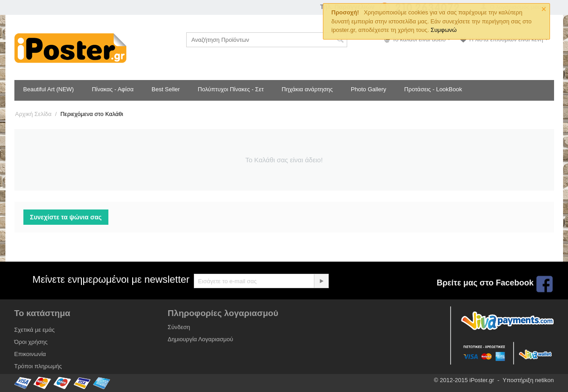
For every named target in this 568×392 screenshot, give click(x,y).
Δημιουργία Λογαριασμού (200, 339)
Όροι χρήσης (31, 342)
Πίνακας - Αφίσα (113, 89)
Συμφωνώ (444, 30)
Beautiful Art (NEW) (48, 89)
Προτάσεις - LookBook (433, 89)
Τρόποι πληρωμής (38, 366)
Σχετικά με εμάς (34, 329)
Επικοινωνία (30, 354)
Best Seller (166, 89)
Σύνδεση (179, 327)
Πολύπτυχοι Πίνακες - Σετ (231, 89)
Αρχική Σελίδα (33, 114)
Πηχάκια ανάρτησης (307, 89)
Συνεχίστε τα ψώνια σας (66, 217)
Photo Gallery (368, 89)
